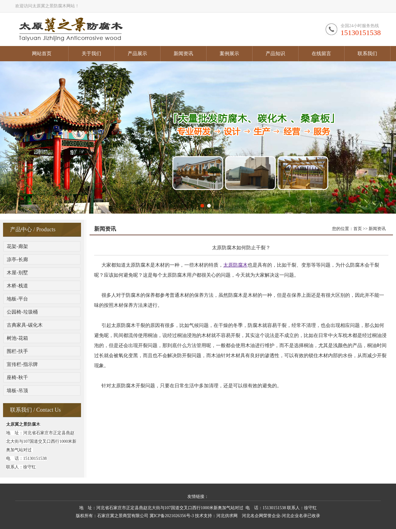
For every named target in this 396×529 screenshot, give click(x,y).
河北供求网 (227, 515)
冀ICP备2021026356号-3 (172, 515)
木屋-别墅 (17, 272)
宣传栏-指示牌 (22, 364)
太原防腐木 (235, 265)
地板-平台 (17, 298)
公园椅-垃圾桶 (22, 311)
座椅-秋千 (17, 377)
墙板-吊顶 (17, 390)
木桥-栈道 (17, 285)
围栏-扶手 (17, 351)
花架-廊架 (17, 246)
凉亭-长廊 (17, 259)
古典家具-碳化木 (24, 325)
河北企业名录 (294, 515)
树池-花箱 (17, 338)
